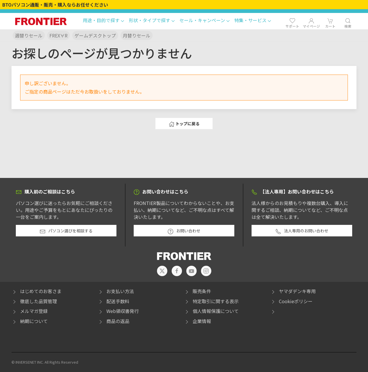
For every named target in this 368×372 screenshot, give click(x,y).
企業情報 (197, 321)
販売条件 (197, 291)
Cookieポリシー (291, 301)
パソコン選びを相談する (66, 231)
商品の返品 (113, 321)
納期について (30, 321)
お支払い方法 (116, 291)
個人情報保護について (211, 311)
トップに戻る (184, 124)
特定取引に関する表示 (211, 301)
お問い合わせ (184, 231)
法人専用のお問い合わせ (301, 231)
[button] (103, 21)
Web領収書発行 (118, 311)
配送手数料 (113, 301)
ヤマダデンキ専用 (293, 291)
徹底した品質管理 (34, 301)
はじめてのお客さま (37, 291)
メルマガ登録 (30, 311)
